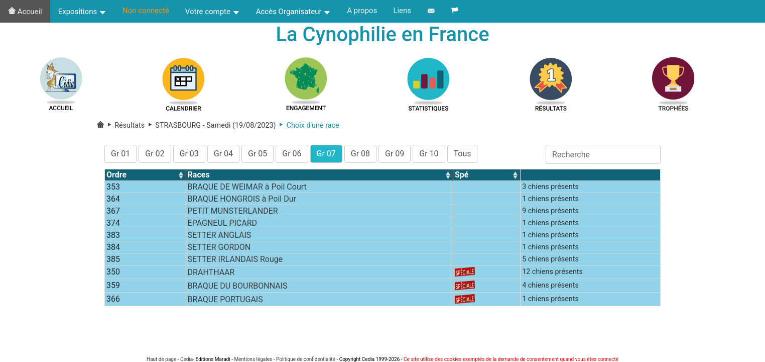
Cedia (186, 359)
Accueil (25, 11)
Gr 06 (291, 153)
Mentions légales (253, 359)
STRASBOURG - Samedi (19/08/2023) (210, 125)
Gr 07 (326, 153)
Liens (402, 10)
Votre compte (212, 11)
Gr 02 (154, 153)
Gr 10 (428, 153)
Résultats (125, 125)
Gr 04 (223, 153)
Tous (462, 153)
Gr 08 (360, 153)
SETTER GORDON (219, 247)
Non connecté (145, 10)
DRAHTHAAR (211, 272)
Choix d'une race (307, 125)
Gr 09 (394, 153)
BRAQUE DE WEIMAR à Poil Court (247, 187)
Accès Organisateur (293, 11)
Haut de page (161, 359)
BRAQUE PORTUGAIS (225, 299)
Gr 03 (189, 153)
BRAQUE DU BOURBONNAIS (238, 286)
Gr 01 (120, 153)
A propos (362, 10)
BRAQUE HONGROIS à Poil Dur (242, 199)
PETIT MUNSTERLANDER (233, 211)
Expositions (82, 11)
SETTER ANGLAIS (219, 235)
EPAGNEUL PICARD (222, 223)
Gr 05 (257, 153)
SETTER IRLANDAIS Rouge (235, 259)
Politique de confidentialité (305, 359)
